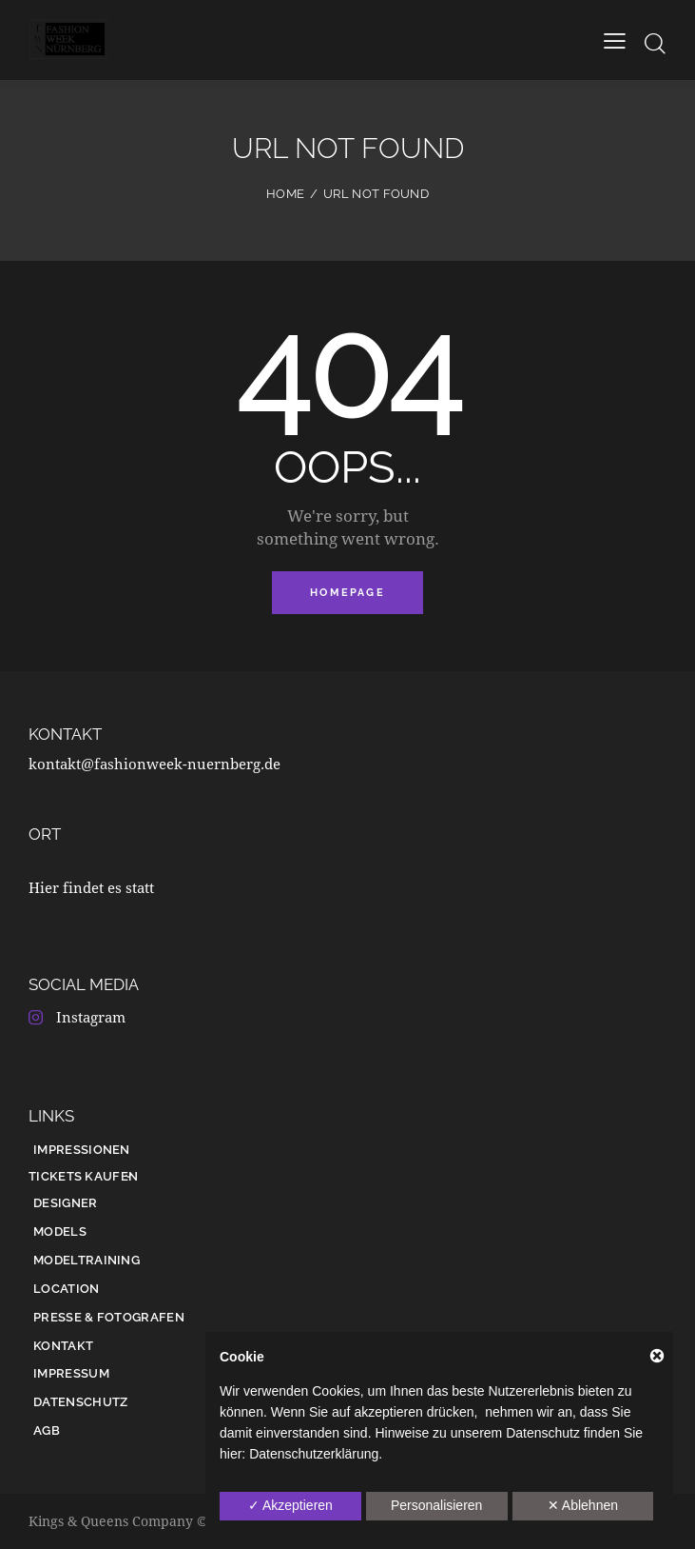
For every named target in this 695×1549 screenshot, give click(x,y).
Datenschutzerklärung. (315, 1453)
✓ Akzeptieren (290, 1505)
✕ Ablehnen (583, 1505)
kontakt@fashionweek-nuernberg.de (154, 763)
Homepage (347, 592)
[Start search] (654, 43)
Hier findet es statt (91, 887)
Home (285, 194)
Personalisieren (437, 1505)
